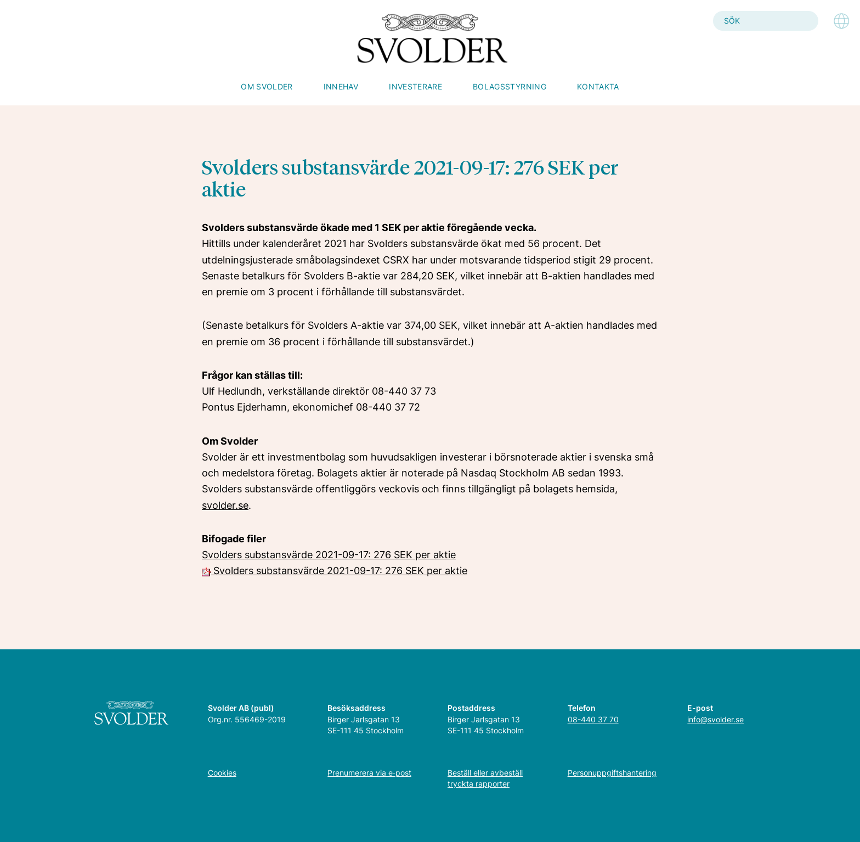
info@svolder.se (715, 719)
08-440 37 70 (593, 719)
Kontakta (598, 86)
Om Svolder (267, 86)
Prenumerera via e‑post (369, 772)
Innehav (341, 86)
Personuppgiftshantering (612, 772)
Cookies (222, 772)
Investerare (415, 86)
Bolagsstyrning (509, 86)
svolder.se (225, 505)
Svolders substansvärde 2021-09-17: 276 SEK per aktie (329, 554)
